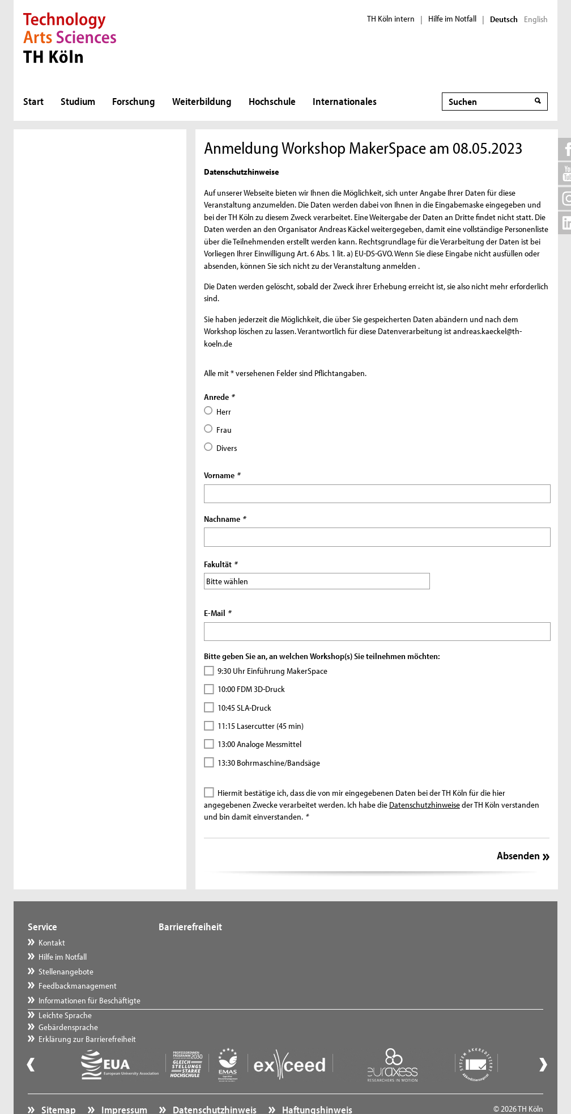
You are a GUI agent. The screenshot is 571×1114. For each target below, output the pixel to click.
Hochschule (272, 101)
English (536, 19)
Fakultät (220, 564)
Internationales (345, 101)
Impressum (123, 1083)
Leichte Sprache (196, 942)
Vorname (222, 475)
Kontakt (52, 942)
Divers (226, 447)
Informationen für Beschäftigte (89, 1000)
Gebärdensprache (199, 956)
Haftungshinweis (316, 1083)
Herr (223, 411)
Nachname (224, 518)
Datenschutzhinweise (424, 804)
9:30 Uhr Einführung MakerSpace (272, 670)
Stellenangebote (66, 971)
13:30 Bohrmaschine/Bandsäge (269, 762)
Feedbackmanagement (78, 985)
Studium (78, 101)
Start (33, 101)
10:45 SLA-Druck (244, 707)
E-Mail (217, 612)
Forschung (133, 101)
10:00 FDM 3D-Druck (251, 688)
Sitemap (58, 1083)
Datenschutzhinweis (214, 1083)
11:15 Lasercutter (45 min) (261, 725)
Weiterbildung (202, 101)
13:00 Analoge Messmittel (259, 744)
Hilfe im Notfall (452, 18)
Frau (224, 429)
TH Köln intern (391, 18)
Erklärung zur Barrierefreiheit (218, 971)
